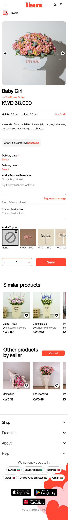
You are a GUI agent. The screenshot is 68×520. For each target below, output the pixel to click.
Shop (6, 422)
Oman (57, 477)
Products (9, 432)
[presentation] (5, 53)
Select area (33, 142)
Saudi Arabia (34, 470)
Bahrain (53, 470)
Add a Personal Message (16, 175)
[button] (4, 5)
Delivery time (10, 165)
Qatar (10, 477)
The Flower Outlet (14, 97)
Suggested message (55, 198)
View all (53, 353)
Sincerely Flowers (14, 327)
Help (5, 453)
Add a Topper (10, 227)
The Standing (40, 394)
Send (51, 262)
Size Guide (60, 114)
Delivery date (10, 155)
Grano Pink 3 (10, 323)
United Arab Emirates (34, 477)
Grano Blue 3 (40, 323)
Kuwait (14, 470)
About (7, 443)
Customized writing (13, 209)
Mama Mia (8, 394)
